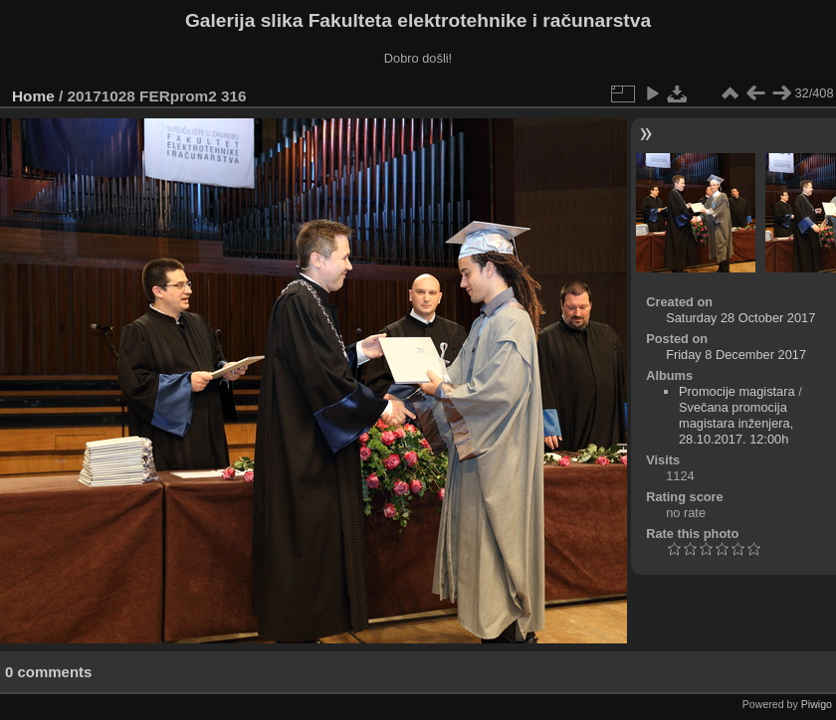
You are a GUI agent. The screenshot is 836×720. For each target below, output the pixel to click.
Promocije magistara (737, 391)
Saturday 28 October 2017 (740, 317)
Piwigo (816, 704)
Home (33, 96)
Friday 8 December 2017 (736, 354)
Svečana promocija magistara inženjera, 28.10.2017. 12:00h (736, 423)
